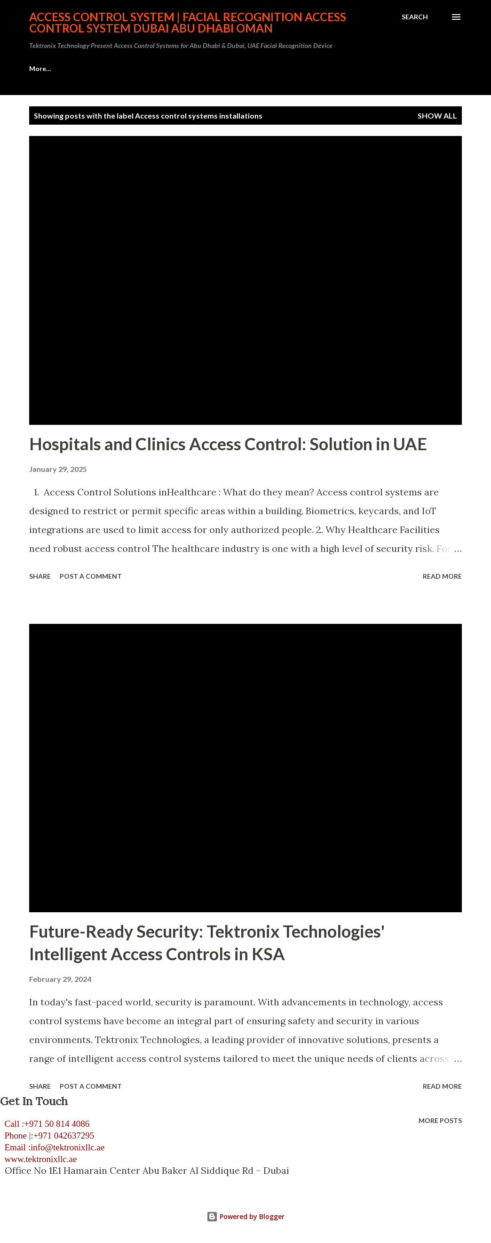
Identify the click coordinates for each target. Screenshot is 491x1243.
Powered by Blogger (245, 1216)
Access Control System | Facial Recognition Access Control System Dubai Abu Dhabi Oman (187, 22)
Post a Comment (91, 576)
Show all (437, 115)
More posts (440, 1120)
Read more (442, 576)
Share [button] (40, 576)
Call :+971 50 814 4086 (44, 1124)
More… (408, 68)
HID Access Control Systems (207, 68)
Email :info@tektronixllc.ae (52, 1147)
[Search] (415, 17)
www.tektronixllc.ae (38, 1159)
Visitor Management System (324, 68)
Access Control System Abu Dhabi (82, 68)
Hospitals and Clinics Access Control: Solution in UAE (228, 443)
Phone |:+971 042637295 (47, 1135)
